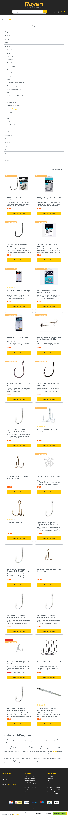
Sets (8, 92)
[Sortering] (57, 169)
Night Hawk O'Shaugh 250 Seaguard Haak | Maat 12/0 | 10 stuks (47, 524)
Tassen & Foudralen (12, 99)
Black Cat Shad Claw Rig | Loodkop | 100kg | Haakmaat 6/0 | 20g (49, 338)
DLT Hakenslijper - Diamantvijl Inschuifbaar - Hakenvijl (47, 709)
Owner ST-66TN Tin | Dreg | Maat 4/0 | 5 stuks (48, 431)
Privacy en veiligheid (29, 792)
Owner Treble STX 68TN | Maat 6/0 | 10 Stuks (19, 663)
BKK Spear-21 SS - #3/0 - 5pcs (17, 337)
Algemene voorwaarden (30, 787)
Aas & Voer (10, 56)
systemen (43, 739)
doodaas (55, 751)
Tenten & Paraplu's (12, 102)
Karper (7, 32)
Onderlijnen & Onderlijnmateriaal (15, 82)
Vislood (9, 121)
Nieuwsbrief (50, 776)
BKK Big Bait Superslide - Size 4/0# (49, 198)
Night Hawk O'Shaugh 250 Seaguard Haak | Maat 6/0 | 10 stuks (47, 616)
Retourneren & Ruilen (30, 785)
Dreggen (11, 112)
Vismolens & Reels (12, 125)
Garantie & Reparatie (29, 778)
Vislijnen (9, 118)
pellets (18, 748)
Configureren (47, 813)
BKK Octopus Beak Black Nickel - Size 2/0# (18, 199)
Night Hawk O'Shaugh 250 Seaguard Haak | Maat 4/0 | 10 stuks (17, 616)
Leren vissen (50, 785)
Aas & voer (8, 135)
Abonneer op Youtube (52, 792)
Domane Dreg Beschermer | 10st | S (49, 476)
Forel (6, 43)
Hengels (9, 69)
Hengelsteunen (11, 73)
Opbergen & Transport (13, 86)
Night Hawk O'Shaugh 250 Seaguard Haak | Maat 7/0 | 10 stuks (17, 709)
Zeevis (7, 131)
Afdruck (26, 789)
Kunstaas (9, 79)
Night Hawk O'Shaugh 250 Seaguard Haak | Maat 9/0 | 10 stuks (17, 570)
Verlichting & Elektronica (13, 105)
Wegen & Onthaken (12, 128)
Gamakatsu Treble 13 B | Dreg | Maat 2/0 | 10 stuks (17, 477)
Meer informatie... (17, 814)
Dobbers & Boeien (11, 66)
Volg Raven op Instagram (53, 787)
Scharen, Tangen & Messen (14, 89)
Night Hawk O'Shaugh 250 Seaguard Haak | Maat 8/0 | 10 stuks (17, 431)
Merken (7, 157)
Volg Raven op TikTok (52, 794)
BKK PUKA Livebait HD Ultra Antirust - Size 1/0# (46, 292)
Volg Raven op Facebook (53, 789)
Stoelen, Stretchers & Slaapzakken (16, 96)
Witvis (7, 39)
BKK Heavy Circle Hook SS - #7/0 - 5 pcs (18, 384)
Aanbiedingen (10, 50)
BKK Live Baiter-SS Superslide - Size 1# (17, 245)
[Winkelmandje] (61, 11)
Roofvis (7, 35)
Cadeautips (10, 63)
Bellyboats (10, 60)
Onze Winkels (50, 778)
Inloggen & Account (29, 780)
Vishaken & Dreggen (12, 109)
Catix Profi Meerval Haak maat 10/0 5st (49, 663)
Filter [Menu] (34, 26)
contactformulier (11, 784)
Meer (6, 153)
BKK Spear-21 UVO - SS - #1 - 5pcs (19, 291)
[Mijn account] (55, 11)
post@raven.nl (6, 779)
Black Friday (50, 783)
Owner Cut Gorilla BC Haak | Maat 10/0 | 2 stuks (48, 384)
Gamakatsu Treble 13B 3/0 (16, 523)
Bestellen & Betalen (29, 776)
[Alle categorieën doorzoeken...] (27, 12)
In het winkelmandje (19, 213)
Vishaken (11, 115)
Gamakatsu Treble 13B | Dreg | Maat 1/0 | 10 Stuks (49, 570)
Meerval (7, 46)
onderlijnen (51, 739)
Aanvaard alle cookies (59, 813)
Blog (48, 780)
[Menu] (4, 11)
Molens (7, 142)
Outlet (8, 53)
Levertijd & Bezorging (30, 783)
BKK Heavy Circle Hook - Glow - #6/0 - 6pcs (47, 245)
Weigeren (38, 813)
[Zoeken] (45, 12)
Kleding (9, 76)
